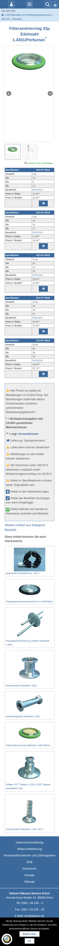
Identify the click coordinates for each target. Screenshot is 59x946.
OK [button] (29, 941)
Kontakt (29, 875)
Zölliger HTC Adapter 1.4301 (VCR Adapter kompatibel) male (29, 771)
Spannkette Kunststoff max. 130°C (29, 561)
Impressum (29, 868)
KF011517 (38, 317)
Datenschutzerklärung (29, 842)
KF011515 (38, 232)
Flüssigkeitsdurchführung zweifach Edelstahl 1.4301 (29, 627)
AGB (29, 862)
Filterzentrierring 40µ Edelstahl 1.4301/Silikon (29, 735)
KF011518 (38, 360)
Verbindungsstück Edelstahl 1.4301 (29, 705)
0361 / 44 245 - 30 (32, 909)
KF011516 (38, 275)
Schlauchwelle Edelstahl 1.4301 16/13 (29, 813)
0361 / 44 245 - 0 (32, 903)
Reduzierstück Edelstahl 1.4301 (29, 669)
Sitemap (29, 881)
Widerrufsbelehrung (29, 849)
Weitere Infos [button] (30, 934)
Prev (8, 93)
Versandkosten (28, 433)
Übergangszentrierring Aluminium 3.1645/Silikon (29, 592)
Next (50, 93)
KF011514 (38, 190)
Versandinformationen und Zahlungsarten (29, 855)
